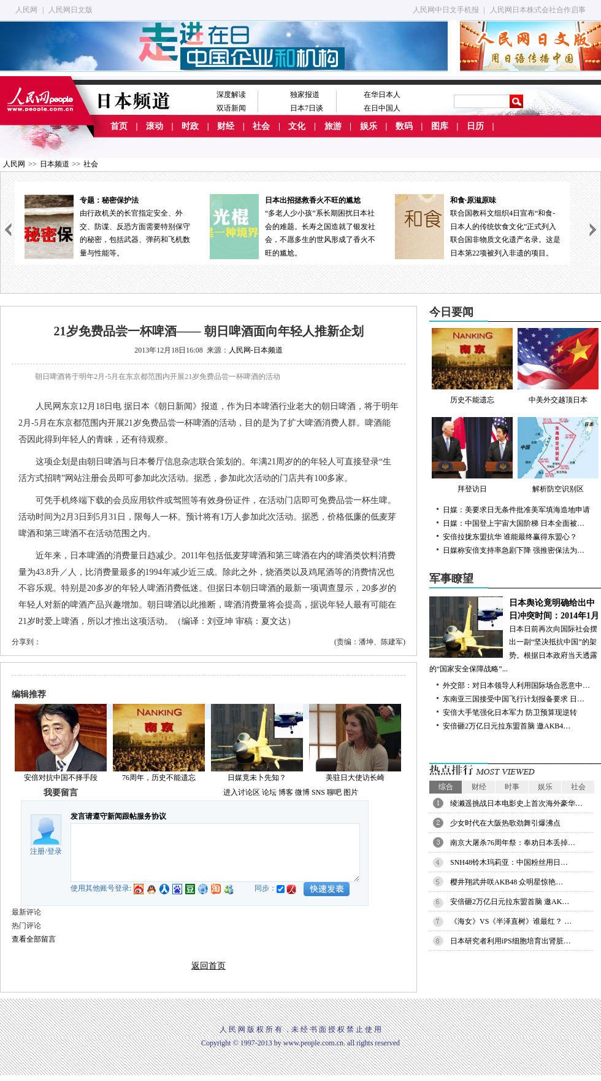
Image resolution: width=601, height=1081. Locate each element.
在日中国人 (382, 108)
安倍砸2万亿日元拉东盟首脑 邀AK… (509, 901)
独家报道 (305, 94)
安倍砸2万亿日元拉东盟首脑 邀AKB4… (506, 726)
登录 (54, 851)
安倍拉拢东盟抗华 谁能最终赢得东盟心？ (510, 537)
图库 (439, 126)
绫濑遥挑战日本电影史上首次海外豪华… (516, 803)
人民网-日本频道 (256, 350)
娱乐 (368, 126)
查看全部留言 (34, 939)
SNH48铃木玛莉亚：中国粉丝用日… (509, 862)
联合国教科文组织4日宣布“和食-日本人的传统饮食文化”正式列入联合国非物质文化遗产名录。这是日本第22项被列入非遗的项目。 (478, 225)
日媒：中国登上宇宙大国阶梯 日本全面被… (513, 523)
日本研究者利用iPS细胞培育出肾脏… (510, 941)
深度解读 (231, 94)
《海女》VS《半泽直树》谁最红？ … (511, 921)
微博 (302, 792)
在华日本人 (382, 94)
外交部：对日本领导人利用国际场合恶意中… (516, 685)
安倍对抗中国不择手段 (61, 777)
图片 (350, 792)
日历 (475, 126)
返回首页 (208, 965)
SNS (318, 792)
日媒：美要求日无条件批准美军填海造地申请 (516, 509)
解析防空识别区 (558, 455)
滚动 (154, 126)
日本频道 (54, 164)
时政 (190, 126)
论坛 (269, 792)
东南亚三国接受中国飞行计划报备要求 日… (513, 699)
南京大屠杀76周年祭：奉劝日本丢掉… (512, 842)
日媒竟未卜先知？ (257, 777)
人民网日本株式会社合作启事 (538, 10)
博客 (285, 792)
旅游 (333, 126)
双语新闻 (231, 108)
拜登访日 (472, 455)
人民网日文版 (70, 10)
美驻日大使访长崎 (355, 777)
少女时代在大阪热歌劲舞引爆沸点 (505, 823)
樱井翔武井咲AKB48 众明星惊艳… (506, 882)
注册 (37, 851)
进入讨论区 (241, 792)
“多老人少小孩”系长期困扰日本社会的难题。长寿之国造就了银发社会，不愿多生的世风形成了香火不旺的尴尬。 (292, 225)
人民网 (26, 10)
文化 (296, 126)
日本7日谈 (306, 108)
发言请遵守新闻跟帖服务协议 (118, 816)
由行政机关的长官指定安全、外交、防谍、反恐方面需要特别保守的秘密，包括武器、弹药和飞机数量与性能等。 (107, 225)
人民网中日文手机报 (446, 10)
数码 (404, 126)
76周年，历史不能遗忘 (159, 777)
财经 (225, 126)
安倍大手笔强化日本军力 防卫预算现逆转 (510, 712)
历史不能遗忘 (472, 366)
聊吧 (334, 792)
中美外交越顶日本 (558, 366)
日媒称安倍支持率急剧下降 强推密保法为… (513, 550)
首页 (119, 126)
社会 (261, 126)
